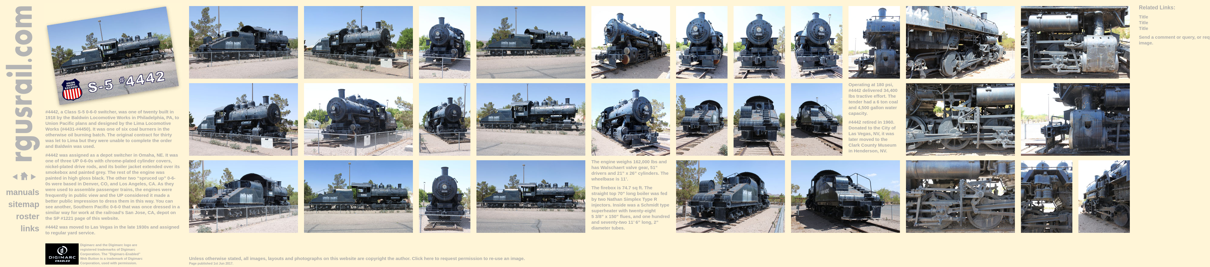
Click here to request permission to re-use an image (468, 258)
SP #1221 (64, 218)
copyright (375, 258)
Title (1143, 16)
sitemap (23, 204)
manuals (22, 192)
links (30, 228)
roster (27, 216)
